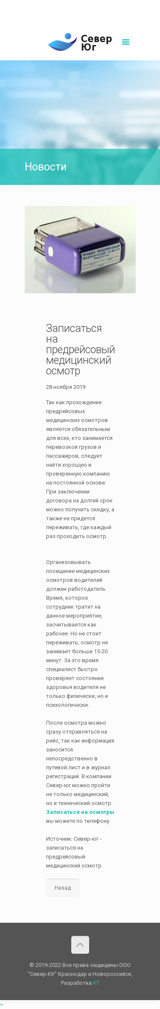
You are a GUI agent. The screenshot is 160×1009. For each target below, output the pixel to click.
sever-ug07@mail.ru (100, 6)
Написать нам (80, 15)
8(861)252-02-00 (51, 6)
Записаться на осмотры (80, 812)
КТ (96, 983)
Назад (63, 887)
